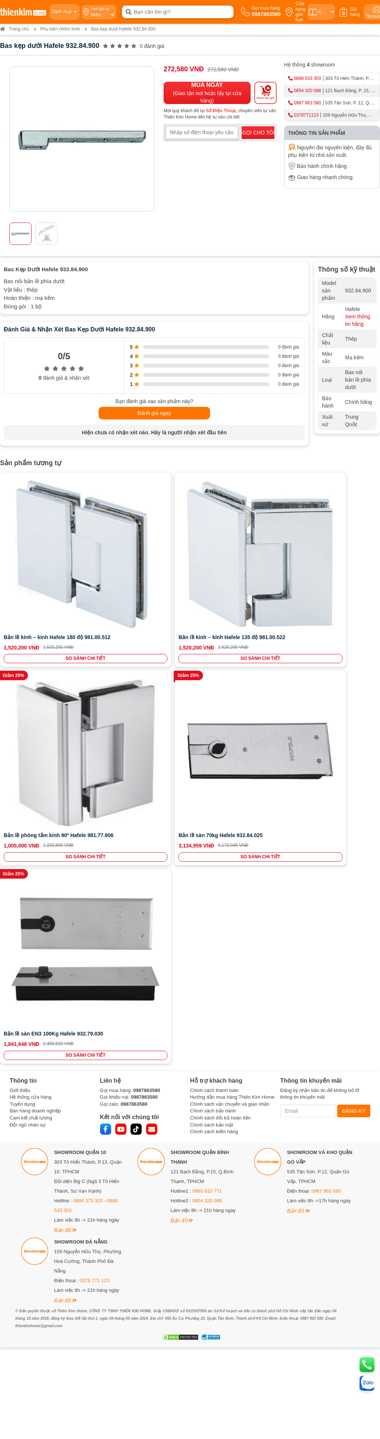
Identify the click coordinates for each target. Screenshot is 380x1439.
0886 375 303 (88, 736)
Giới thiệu (20, 626)
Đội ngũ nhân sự (28, 660)
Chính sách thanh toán (214, 626)
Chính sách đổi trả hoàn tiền (220, 653)
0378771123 (306, 115)
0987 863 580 (307, 103)
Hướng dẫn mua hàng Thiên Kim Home (232, 633)
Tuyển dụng (22, 639)
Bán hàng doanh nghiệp (35, 646)
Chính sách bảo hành (213, 646)
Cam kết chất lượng (31, 653)
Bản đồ (65, 766)
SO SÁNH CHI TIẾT (37, 590)
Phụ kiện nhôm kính (60, 29)
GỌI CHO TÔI (258, 133)
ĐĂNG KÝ (353, 646)
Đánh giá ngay (154, 413)
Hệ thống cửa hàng (30, 633)
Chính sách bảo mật (211, 660)
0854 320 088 (307, 90)
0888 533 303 (307, 78)
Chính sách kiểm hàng (214, 667)
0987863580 (146, 626)
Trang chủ (14, 29)
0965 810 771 (207, 727)
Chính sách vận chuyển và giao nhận (229, 639)
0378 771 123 (94, 816)
